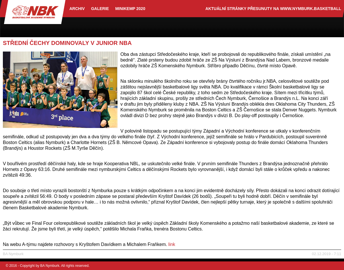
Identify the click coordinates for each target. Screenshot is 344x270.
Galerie (100, 8)
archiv (77, 8)
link (171, 244)
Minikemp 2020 (130, 8)
